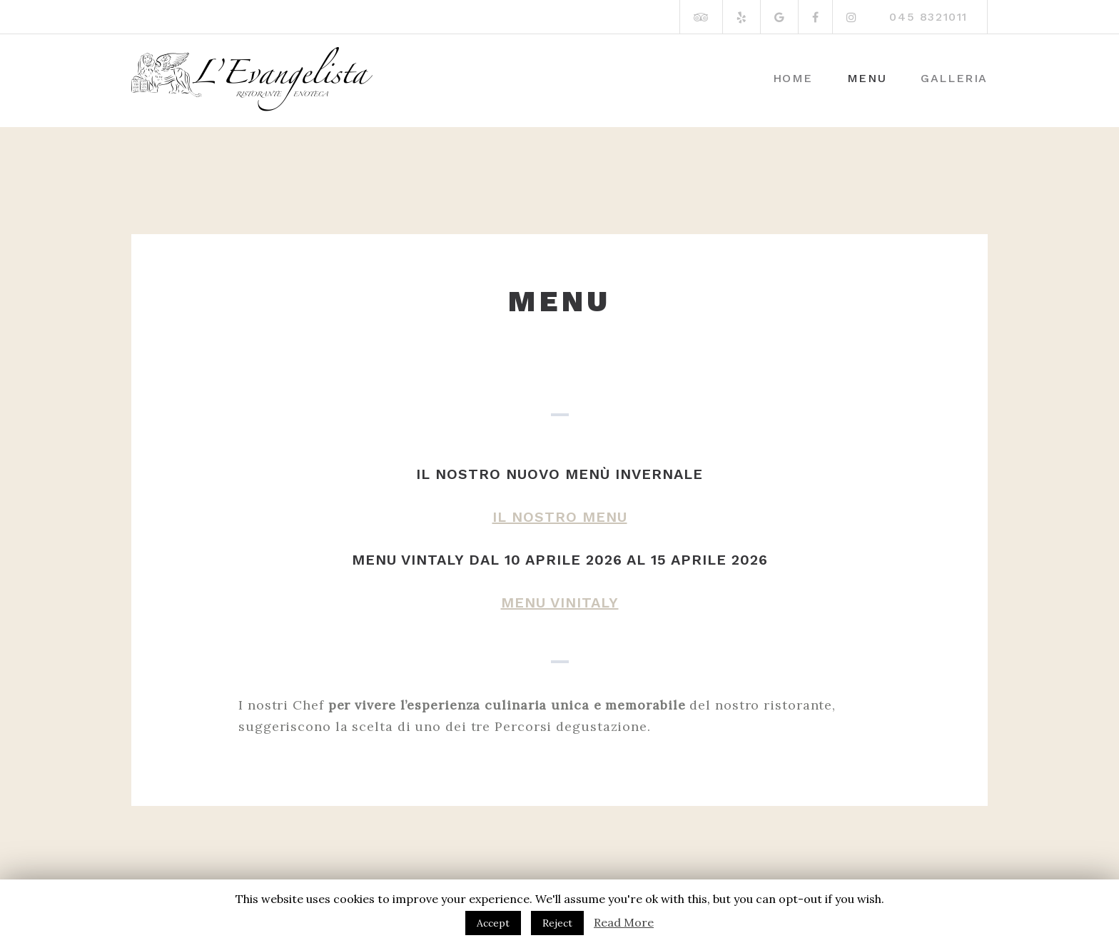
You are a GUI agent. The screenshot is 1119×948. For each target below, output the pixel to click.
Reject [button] (557, 923)
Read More (624, 922)
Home (793, 78)
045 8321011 (928, 17)
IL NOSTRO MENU (559, 516)
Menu (866, 78)
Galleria (954, 78)
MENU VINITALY (560, 602)
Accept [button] (493, 923)
